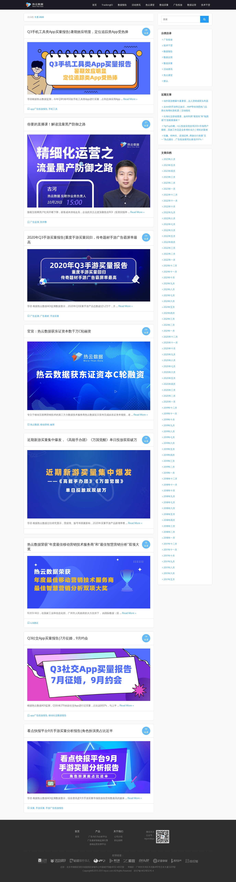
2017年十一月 (170, 549)
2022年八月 (169, 218)
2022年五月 (169, 236)
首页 (94, 4)
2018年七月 (169, 502)
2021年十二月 (170, 265)
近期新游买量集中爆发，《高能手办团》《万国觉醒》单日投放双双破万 (82, 439)
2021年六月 (169, 301)
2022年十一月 (171, 200)
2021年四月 (169, 313)
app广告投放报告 (39, 109)
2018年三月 (169, 526)
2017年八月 (169, 567)
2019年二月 (169, 466)
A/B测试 (34, 623)
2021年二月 (169, 324)
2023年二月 (169, 182)
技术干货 (205, 4)
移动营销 (44, 424)
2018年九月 (169, 496)
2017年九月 (169, 561)
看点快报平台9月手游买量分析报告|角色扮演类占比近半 (70, 730)
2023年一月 (169, 188)
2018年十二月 (170, 478)
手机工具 (53, 109)
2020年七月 (169, 366)
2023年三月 (169, 177)
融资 (52, 424)
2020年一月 (169, 401)
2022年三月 (169, 248)
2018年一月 (169, 537)
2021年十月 (169, 277)
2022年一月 (169, 259)
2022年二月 (169, 253)
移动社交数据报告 (57, 715)
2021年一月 (169, 330)
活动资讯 (136, 4)
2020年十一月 (171, 342)
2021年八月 (169, 289)
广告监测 (34, 222)
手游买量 (54, 316)
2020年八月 (169, 360)
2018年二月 (169, 532)
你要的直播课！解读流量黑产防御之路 (56, 124)
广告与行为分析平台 (97, 836)
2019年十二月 (170, 407)
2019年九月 (169, 425)
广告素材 (44, 316)
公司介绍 (118, 836)
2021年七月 (169, 295)
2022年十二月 (171, 194)
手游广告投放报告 (54, 808)
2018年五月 (169, 514)
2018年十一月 (170, 484)
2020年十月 (169, 348)
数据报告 (122, 4)
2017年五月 (169, 579)
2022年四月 (169, 242)
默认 (166, 81)
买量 (32, 808)
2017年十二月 (170, 543)
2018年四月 (169, 520)
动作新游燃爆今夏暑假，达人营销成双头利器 (186, 100)
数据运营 (191, 4)
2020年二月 (169, 395)
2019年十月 (169, 419)
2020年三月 (169, 390)
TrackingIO (107, 4)
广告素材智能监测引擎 (97, 840)
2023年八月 (169, 159)
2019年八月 (169, 431)
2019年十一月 (170, 413)
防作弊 (43, 222)
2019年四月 (169, 455)
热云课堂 (150, 4)
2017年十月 (169, 555)
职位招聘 (118, 840)
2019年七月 (169, 437)
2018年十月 (169, 490)
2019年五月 (169, 449)
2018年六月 (169, 508)
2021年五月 (169, 307)
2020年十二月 (171, 336)
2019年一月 (169, 472)
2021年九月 (169, 283)
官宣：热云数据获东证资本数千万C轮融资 (59, 331)
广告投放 (177, 4)
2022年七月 (169, 224)
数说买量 (164, 4)
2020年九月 (169, 354)
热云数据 (34, 424)
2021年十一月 (170, 271)
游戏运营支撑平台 (98, 844)
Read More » (130, 99)
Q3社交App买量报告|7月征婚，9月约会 (57, 638)
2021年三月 (169, 318)
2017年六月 (169, 573)
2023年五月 (169, 165)
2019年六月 (169, 443)
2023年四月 (169, 171)
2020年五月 (169, 378)
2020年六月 (169, 372)
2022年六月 (169, 230)
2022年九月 (169, 212)
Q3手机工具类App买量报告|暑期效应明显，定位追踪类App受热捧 (77, 31)
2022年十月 (169, 206)
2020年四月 (169, 384)
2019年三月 (169, 461)
